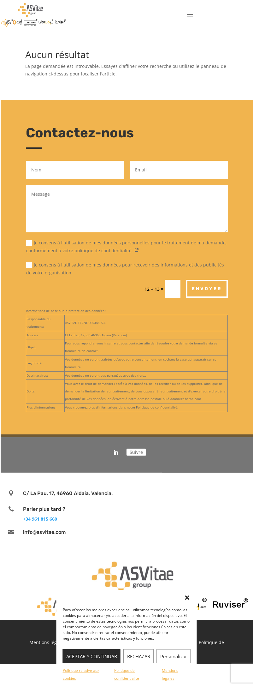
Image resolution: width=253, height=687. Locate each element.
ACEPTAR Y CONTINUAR (91, 656)
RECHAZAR (138, 656)
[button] (187, 597)
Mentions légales (47, 642)
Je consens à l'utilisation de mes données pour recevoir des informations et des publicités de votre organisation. (125, 269)
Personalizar (173, 656)
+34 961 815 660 (40, 519)
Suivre (136, 448)
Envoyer (207, 288)
